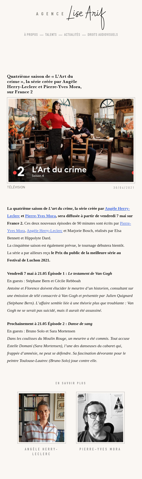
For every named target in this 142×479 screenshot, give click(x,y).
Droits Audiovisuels (103, 35)
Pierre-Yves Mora (40, 215)
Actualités (72, 35)
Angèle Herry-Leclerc (44, 230)
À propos (31, 35)
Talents (51, 35)
